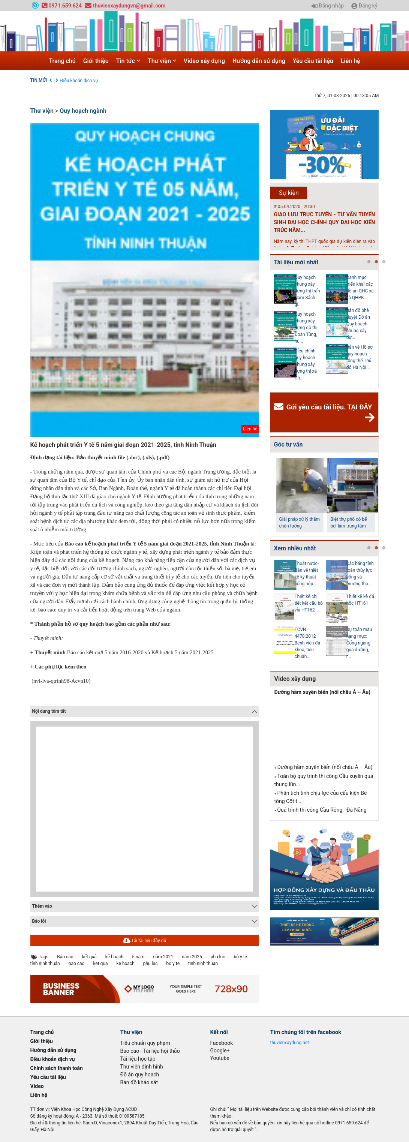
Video (37, 1086)
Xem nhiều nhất (295, 548)
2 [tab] (376, 262)
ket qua (100, 963)
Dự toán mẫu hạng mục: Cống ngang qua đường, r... (359, 643)
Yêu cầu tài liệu (313, 60)
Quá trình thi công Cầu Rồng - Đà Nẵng (321, 810)
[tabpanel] (300, 329)
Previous (268, 329)
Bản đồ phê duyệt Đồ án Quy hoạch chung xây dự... (358, 324)
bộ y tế (240, 956)
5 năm (138, 956)
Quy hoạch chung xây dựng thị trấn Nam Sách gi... (307, 291)
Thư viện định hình (141, 1067)
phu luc (150, 963)
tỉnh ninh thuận (45, 963)
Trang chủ (62, 60)
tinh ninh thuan (203, 963)
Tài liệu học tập (138, 1059)
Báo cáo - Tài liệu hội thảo (150, 1051)
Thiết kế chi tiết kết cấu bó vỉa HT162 (309, 603)
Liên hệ (350, 60)
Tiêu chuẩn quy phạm (145, 1043)
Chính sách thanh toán (56, 1068)
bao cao (77, 963)
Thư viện (162, 60)
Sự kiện (289, 192)
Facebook (221, 1043)
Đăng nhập (328, 6)
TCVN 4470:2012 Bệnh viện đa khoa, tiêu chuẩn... (307, 643)
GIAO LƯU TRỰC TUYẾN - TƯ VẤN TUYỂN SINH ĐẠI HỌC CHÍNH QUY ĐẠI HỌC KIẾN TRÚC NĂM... (324, 222)
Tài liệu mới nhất (296, 262)
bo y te (173, 963)
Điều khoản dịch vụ (79, 80)
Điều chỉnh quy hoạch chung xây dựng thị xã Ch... (306, 364)
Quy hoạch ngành (83, 110)
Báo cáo (65, 956)
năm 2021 (163, 956)
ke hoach (126, 963)
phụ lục (218, 956)
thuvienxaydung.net (289, 1042)
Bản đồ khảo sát (139, 1082)
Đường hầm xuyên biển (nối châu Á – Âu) (322, 692)
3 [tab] (384, 262)
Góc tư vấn (288, 444)
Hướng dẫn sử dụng (258, 60)
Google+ (220, 1051)
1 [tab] (369, 262)
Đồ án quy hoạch (139, 1075)
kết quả (89, 956)
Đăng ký (364, 6)
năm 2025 (192, 956)
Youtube (219, 1058)
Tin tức (128, 60)
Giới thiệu (96, 60)
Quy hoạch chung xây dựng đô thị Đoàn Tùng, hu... (306, 328)
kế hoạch (114, 956)
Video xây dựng (204, 60)
